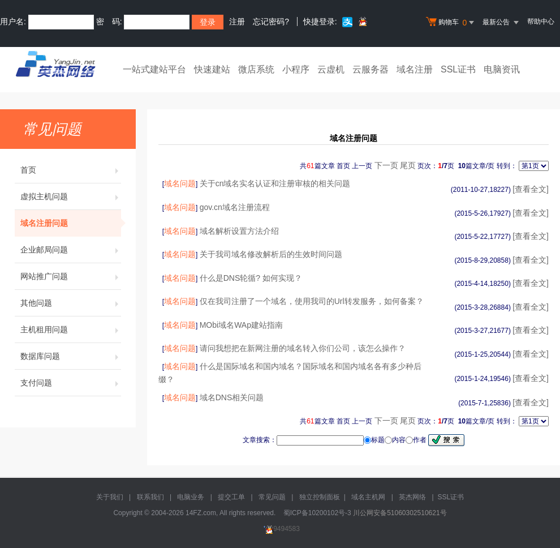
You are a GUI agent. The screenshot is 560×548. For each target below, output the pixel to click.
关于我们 (109, 497)
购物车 (451, 22)
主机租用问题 (70, 329)
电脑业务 (190, 497)
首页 (70, 169)
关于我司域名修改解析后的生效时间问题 (271, 254)
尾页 (408, 165)
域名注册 (415, 69)
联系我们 (150, 497)
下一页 (386, 165)
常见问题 (272, 497)
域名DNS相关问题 (232, 397)
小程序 (295, 69)
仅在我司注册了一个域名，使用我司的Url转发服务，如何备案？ (312, 301)
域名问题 (180, 183)
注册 (237, 21)
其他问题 (70, 302)
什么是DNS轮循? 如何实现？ (251, 277)
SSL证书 (458, 69)
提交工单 (231, 497)
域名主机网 (368, 497)
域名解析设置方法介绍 (239, 231)
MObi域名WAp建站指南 (241, 324)
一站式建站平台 (154, 69)
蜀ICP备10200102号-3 (317, 513)
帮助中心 (540, 21)
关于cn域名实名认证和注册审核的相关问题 (275, 183)
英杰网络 (412, 497)
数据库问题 (70, 356)
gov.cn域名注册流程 (235, 207)
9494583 (280, 529)
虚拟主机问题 (70, 196)
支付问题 (70, 382)
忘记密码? (271, 21)
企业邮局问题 (70, 249)
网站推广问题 (70, 276)
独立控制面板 (319, 497)
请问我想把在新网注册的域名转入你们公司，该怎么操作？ (303, 348)
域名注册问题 (70, 223)
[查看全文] (530, 189)
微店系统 (256, 69)
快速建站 (212, 69)
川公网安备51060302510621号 (399, 513)
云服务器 (370, 69)
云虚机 (330, 69)
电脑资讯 (502, 69)
